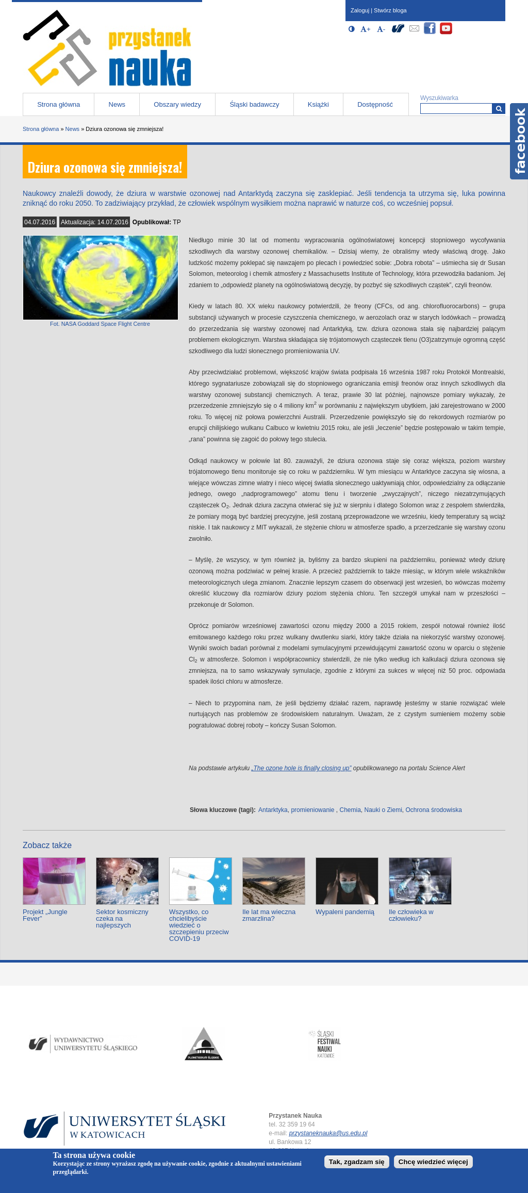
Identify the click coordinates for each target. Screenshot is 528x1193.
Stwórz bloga (390, 10)
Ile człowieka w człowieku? (411, 915)
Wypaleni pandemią (345, 912)
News (117, 104)
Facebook (519, 141)
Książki (318, 104)
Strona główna (58, 104)
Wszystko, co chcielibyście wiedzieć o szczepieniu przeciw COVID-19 (199, 925)
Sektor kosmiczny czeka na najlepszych (122, 918)
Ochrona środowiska (434, 810)
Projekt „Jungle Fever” (45, 915)
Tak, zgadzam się (357, 1162)
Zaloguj (360, 10)
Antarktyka (273, 810)
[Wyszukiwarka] (498, 108)
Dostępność (375, 104)
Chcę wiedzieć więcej (433, 1162)
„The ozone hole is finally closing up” (301, 768)
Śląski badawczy (254, 104)
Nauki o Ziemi (383, 810)
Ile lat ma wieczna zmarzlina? (268, 915)
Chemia (349, 810)
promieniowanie (312, 810)
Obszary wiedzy (177, 104)
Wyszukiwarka (439, 98)
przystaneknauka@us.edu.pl (328, 1133)
